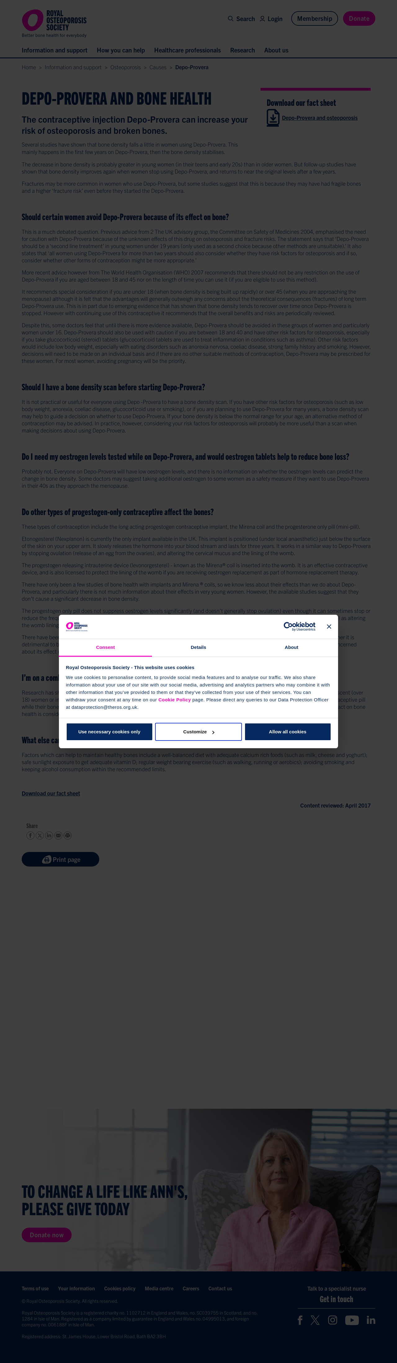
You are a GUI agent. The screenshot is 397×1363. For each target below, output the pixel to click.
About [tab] (291, 647)
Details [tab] (198, 647)
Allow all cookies (287, 731)
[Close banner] (329, 627)
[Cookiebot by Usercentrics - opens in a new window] (288, 627)
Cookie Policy (174, 699)
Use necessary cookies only (109, 731)
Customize (198, 731)
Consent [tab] (105, 647)
